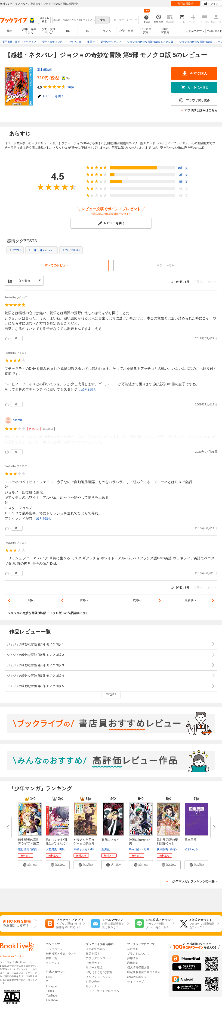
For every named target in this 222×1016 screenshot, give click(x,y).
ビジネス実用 (145, 31)
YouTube (51, 995)
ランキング (53, 963)
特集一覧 (51, 958)
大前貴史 (51, 849)
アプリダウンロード (98, 958)
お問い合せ (93, 981)
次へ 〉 (212, 281)
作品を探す (93, 953)
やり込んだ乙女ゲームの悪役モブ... (84, 843)
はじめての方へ (195, 31)
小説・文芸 (126, 30)
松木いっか (191, 849)
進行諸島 (23, 849)
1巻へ (31, 600)
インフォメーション (98, 977)
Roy (131, 849)
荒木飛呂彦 (44, 69)
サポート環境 (94, 967)
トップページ (54, 949)
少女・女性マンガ (49, 31)
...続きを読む (87, 389)
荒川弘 (105, 849)
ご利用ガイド (214, 31)
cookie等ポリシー (138, 977)
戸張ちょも (80, 849)
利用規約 (132, 963)
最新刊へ (191, 600)
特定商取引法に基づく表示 (143, 972)
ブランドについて (138, 953)
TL (87, 30)
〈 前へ (198, 281)
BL (68, 30)
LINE (49, 976)
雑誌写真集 (165, 31)
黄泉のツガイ (110, 839)
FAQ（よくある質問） (100, 972)
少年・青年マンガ (29, 31)
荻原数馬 (162, 849)
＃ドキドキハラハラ (41, 250)
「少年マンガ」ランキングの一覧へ (193, 881)
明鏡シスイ (66, 849)
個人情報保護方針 (138, 967)
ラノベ (107, 30)
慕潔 (173, 849)
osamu (17, 420)
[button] (30, 864)
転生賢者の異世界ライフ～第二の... (28, 843)
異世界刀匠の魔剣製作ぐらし (167, 841)
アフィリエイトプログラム (102, 991)
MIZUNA (94, 849)
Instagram (52, 986)
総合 (9, 30)
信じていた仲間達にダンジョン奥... (56, 843)
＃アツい (15, 250)
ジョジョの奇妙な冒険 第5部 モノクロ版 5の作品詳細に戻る (47, 613)
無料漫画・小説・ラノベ (61, 953)
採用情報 (132, 958)
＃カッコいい (71, 250)
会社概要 (132, 949)
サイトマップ (135, 981)
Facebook (52, 1000)
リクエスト (93, 986)
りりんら (149, 849)
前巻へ (84, 600)
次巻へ (137, 600)
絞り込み (44, 20)
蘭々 (139, 849)
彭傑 (34, 849)
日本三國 (191, 839)
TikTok (50, 991)
